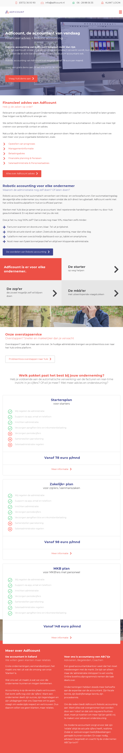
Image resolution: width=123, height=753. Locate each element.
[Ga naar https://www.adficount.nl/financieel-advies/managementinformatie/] (59, 148)
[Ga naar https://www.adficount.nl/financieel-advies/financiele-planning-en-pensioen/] (59, 158)
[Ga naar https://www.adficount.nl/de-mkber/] (94, 293)
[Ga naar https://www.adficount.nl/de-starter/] (94, 269)
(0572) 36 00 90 (53, 67)
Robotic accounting (107, 704)
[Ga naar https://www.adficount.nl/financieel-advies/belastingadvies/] (59, 153)
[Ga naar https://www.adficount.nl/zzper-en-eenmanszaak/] (33, 293)
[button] (21, 78)
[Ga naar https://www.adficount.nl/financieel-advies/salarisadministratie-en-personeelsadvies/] (59, 163)
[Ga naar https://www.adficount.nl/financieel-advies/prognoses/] (59, 144)
